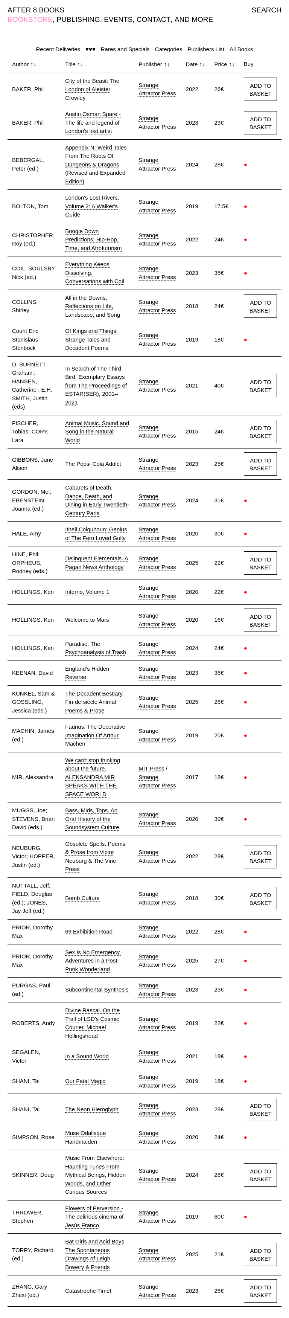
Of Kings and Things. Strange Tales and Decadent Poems (91, 339)
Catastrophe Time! (88, 1290)
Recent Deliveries (58, 49)
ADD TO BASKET (260, 89)
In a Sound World (87, 1056)
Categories (169, 49)
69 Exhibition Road (89, 931)
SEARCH (266, 10)
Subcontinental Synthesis (96, 989)
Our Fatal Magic (85, 1081)
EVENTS (118, 19)
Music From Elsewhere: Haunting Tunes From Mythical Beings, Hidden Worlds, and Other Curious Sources (95, 1175)
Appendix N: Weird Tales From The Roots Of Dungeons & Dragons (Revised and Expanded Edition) (96, 164)
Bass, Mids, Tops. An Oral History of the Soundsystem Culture (92, 818)
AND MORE (194, 19)
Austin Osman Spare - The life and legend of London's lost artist (93, 122)
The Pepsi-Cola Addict (93, 464)
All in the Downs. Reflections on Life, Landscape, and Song (92, 306)
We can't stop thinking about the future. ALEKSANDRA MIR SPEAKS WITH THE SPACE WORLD (92, 777)
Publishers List (205, 49)
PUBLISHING (78, 19)
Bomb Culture (82, 898)
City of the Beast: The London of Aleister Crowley (92, 89)
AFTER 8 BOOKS (36, 10)
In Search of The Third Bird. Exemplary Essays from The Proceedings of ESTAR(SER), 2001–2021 (96, 385)
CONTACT (153, 19)
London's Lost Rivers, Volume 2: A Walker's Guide (92, 206)
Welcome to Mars (87, 619)
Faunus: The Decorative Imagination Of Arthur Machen (95, 735)
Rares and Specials (125, 49)
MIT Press (151, 768)
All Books (241, 49)
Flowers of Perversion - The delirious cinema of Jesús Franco (94, 1216)
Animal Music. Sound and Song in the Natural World (97, 431)
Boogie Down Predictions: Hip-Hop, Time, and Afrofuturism (93, 239)
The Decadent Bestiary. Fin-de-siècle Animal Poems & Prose (94, 702)
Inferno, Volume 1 (87, 592)
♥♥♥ (90, 49)
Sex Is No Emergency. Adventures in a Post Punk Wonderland (93, 960)
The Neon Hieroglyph (92, 1109)
